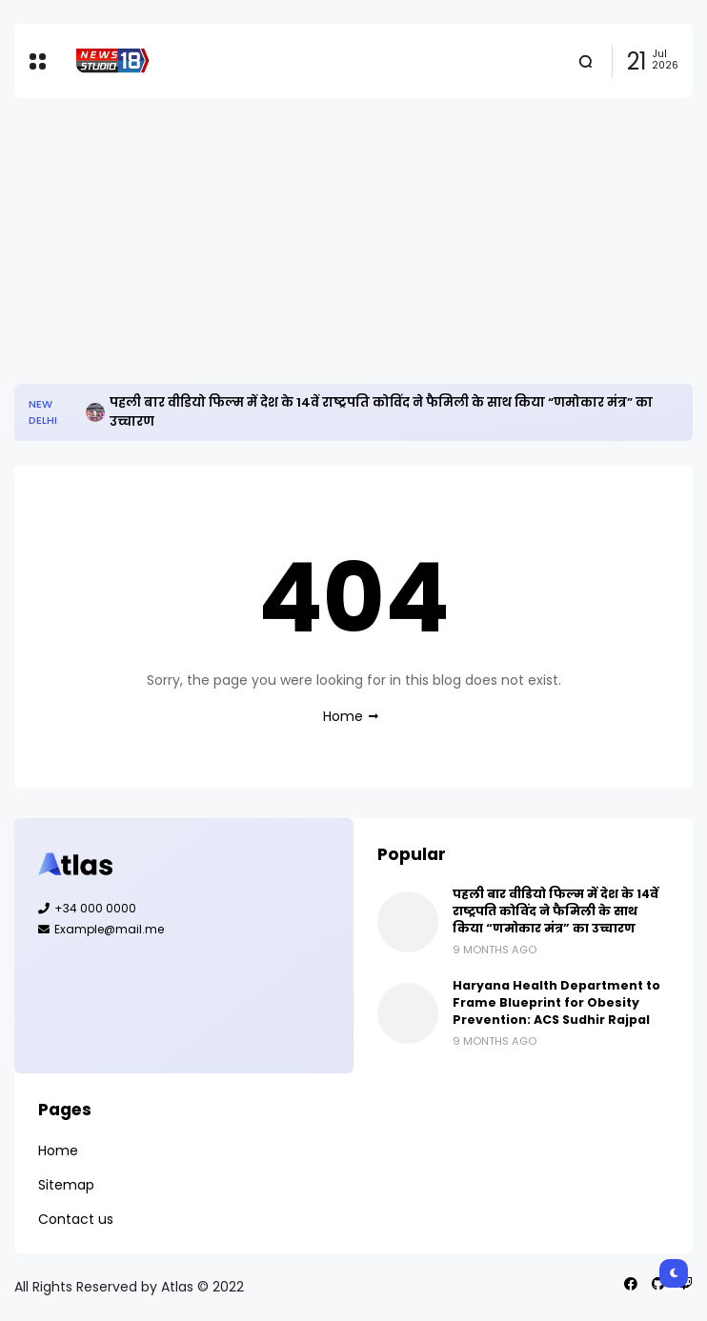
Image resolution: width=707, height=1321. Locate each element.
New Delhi (43, 412)
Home (343, 716)
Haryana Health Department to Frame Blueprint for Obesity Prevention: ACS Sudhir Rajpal (556, 1002)
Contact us (75, 1219)
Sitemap (66, 1184)
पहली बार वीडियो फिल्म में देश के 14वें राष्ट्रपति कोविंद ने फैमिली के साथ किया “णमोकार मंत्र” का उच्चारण (381, 411)
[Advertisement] (353, 241)
